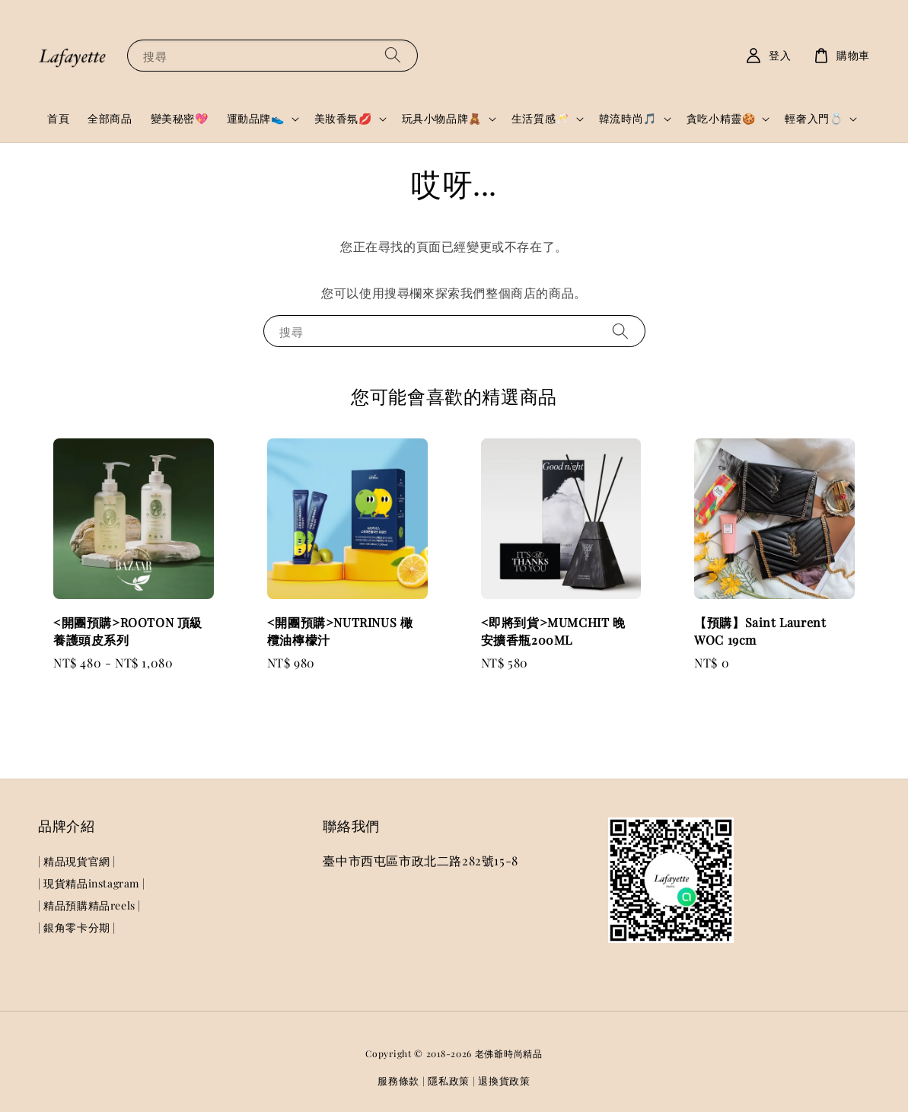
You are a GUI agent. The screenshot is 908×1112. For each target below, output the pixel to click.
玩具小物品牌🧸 (442, 119)
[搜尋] (392, 55)
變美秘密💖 (180, 118)
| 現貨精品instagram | (91, 883)
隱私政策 (449, 1080)
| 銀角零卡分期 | (77, 927)
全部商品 (110, 118)
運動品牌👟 (256, 119)
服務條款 (398, 1080)
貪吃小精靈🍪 (721, 119)
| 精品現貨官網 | (77, 861)
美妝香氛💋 (343, 119)
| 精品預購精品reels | (89, 905)
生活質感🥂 (540, 119)
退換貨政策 (504, 1080)
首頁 (58, 118)
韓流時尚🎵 (628, 119)
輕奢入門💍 (814, 119)
